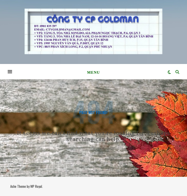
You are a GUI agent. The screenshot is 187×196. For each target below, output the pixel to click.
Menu (93, 72)
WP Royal (36, 186)
